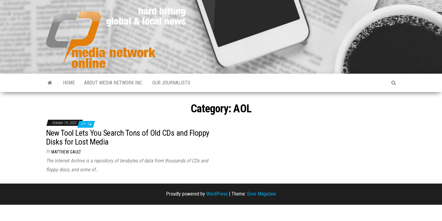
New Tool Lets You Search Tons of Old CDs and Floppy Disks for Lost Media (127, 137)
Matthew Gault (66, 151)
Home (69, 83)
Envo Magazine (261, 194)
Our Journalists (171, 83)
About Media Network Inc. (113, 83)
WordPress (217, 194)
